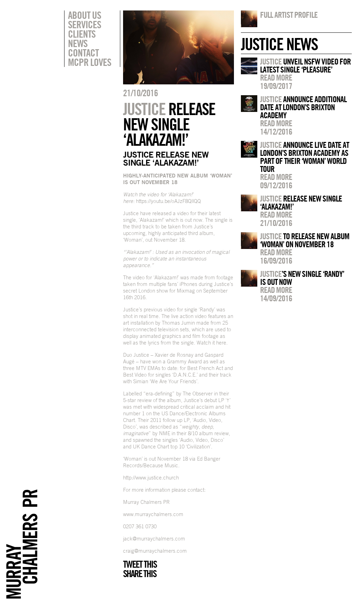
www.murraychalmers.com (153, 514)
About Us (84, 15)
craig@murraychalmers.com (155, 550)
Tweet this (140, 564)
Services (84, 24)
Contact (83, 52)
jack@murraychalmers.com (154, 538)
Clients (82, 34)
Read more (276, 77)
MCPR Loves (89, 62)
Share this (139, 574)
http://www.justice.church (151, 477)
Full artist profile (289, 14)
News (78, 43)
